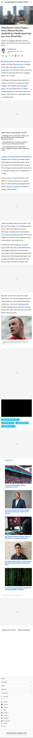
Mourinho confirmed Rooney (10, 156)
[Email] (18, 55)
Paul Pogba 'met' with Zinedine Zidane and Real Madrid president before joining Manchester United (15, 137)
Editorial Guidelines (24, 630)
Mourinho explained (13, 186)
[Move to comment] (21, 55)
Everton (27, 156)
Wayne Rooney (18, 64)
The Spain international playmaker (12, 234)
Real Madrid (22, 304)
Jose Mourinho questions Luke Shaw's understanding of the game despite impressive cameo (15, 148)
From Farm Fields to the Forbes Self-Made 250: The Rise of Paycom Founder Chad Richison (17, 511)
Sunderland (5, 70)
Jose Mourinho (25, 61)
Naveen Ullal (12, 49)
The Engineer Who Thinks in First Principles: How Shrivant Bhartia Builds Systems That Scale (18, 563)
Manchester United (7, 61)
